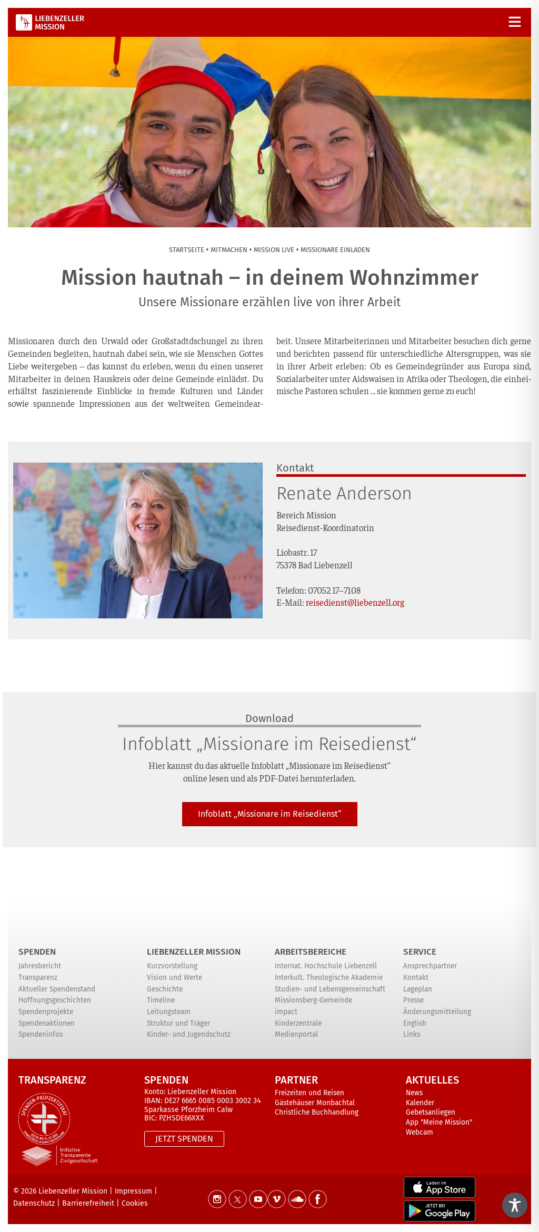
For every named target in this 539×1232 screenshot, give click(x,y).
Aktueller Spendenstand (56, 989)
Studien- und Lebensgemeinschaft (330, 989)
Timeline (161, 1000)
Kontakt (415, 977)
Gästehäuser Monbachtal (315, 1102)
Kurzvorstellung (172, 965)
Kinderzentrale (298, 1023)
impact (286, 1011)
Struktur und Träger (178, 1023)
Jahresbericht (39, 965)
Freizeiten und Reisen (309, 1092)
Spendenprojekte (45, 1011)
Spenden (37, 951)
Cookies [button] (135, 1203)
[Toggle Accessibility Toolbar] (514, 1205)
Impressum (133, 1191)
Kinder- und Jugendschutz (189, 1034)
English (414, 1023)
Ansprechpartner (430, 965)
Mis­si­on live (274, 250)
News (414, 1092)
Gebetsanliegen (430, 1112)
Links (411, 1034)
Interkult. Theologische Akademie (329, 977)
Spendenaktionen (46, 1023)
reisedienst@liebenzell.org (355, 602)
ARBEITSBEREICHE (310, 951)
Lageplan (417, 989)
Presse (413, 1000)
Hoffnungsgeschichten (54, 1000)
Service (419, 951)
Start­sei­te (186, 250)
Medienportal (296, 1034)
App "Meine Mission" (439, 1122)
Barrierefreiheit (88, 1203)
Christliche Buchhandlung (316, 1112)
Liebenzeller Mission (194, 951)
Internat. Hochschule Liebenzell (326, 965)
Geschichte (165, 989)
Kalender (420, 1102)
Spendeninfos (40, 1034)
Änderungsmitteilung (437, 1011)
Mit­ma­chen (229, 250)
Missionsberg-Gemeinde (313, 1000)
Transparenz (37, 977)
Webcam (419, 1132)
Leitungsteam (169, 1011)
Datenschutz (34, 1203)
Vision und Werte (174, 977)
